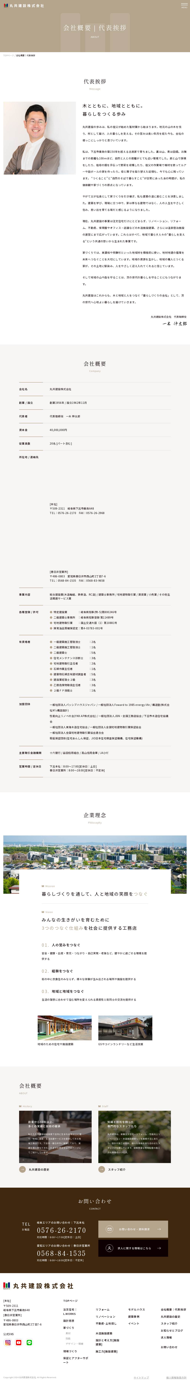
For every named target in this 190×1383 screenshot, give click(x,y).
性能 (68, 1338)
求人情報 (166, 1337)
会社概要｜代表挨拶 (173, 1309)
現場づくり (70, 1351)
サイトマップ (141, 1377)
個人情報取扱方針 (176, 1377)
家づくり (68, 1328)
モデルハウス (136, 1309)
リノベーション (105, 1316)
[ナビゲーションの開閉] (184, 5)
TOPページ (70, 1301)
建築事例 (133, 1316)
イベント (133, 1323)
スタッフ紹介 (169, 1323)
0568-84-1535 (61, 1253)
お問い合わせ (169, 1347)
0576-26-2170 (62, 1230)
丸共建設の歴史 (171, 1316)
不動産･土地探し (106, 1323)
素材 (68, 1333)
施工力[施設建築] (107, 1351)
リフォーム (103, 1309)
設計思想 (68, 1320)
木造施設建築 (104, 1333)
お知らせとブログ (172, 1330)
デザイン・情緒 (74, 1343)
